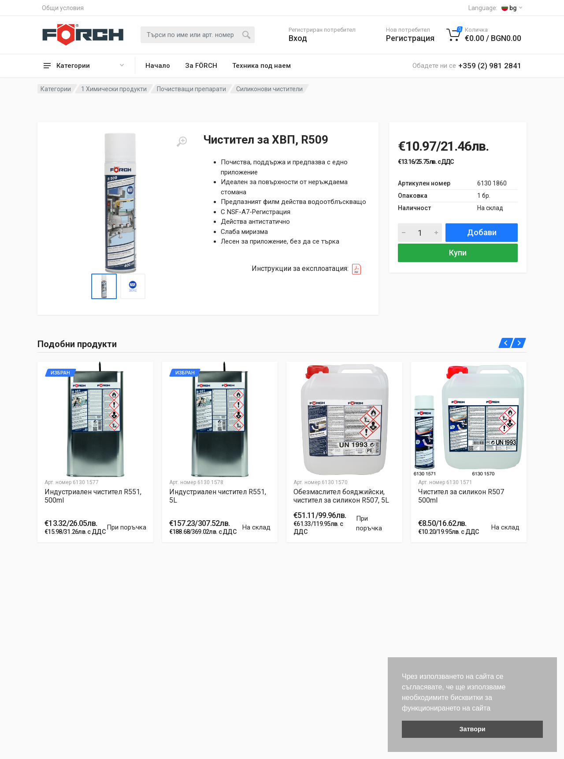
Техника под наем (261, 66)
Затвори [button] (472, 729)
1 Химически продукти (114, 89)
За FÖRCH (201, 66)
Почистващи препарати (191, 89)
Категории (56, 89)
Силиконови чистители (269, 89)
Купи (458, 252)
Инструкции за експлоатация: (309, 268)
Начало (157, 66)
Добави (482, 232)
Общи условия (63, 8)
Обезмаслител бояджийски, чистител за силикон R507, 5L (341, 496)
